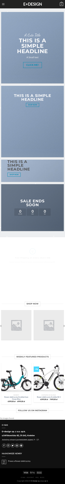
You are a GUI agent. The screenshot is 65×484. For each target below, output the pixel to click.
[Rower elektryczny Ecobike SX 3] (49, 378)
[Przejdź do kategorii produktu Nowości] (49, 325)
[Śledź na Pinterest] (21, 446)
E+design (32, 4)
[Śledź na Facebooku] (4, 446)
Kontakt (30, 477)
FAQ (37, 477)
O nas (23, 477)
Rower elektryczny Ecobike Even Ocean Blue (16, 398)
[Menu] (3, 4)
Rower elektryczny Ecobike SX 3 (49, 397)
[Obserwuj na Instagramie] (8, 446)
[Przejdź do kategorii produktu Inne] (16, 325)
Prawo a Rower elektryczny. (19, 461)
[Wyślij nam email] (17, 446)
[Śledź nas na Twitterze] (13, 446)
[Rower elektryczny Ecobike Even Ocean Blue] (16, 378)
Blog (42, 477)
